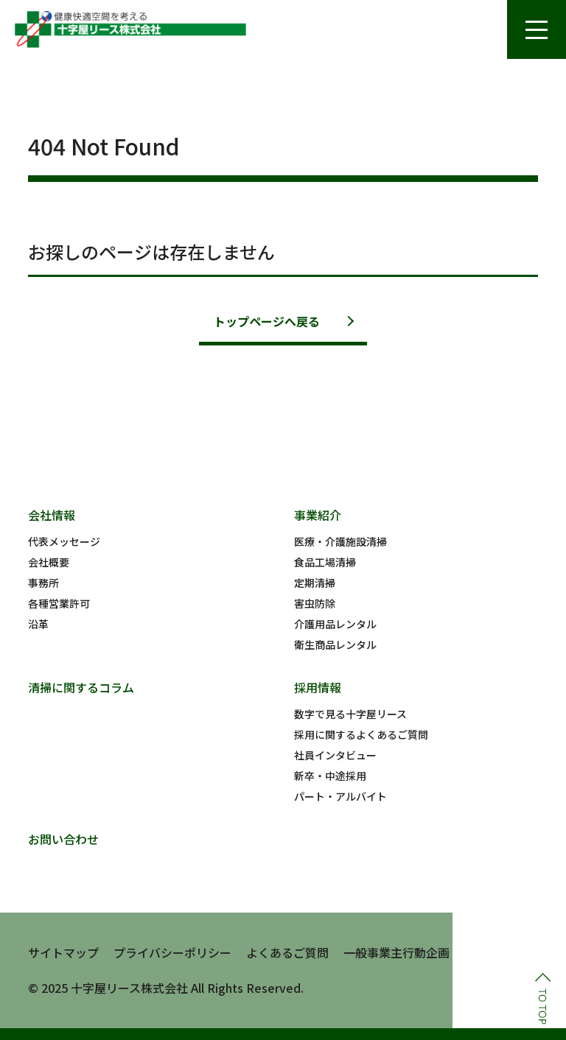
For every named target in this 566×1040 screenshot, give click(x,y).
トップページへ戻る (267, 321)
